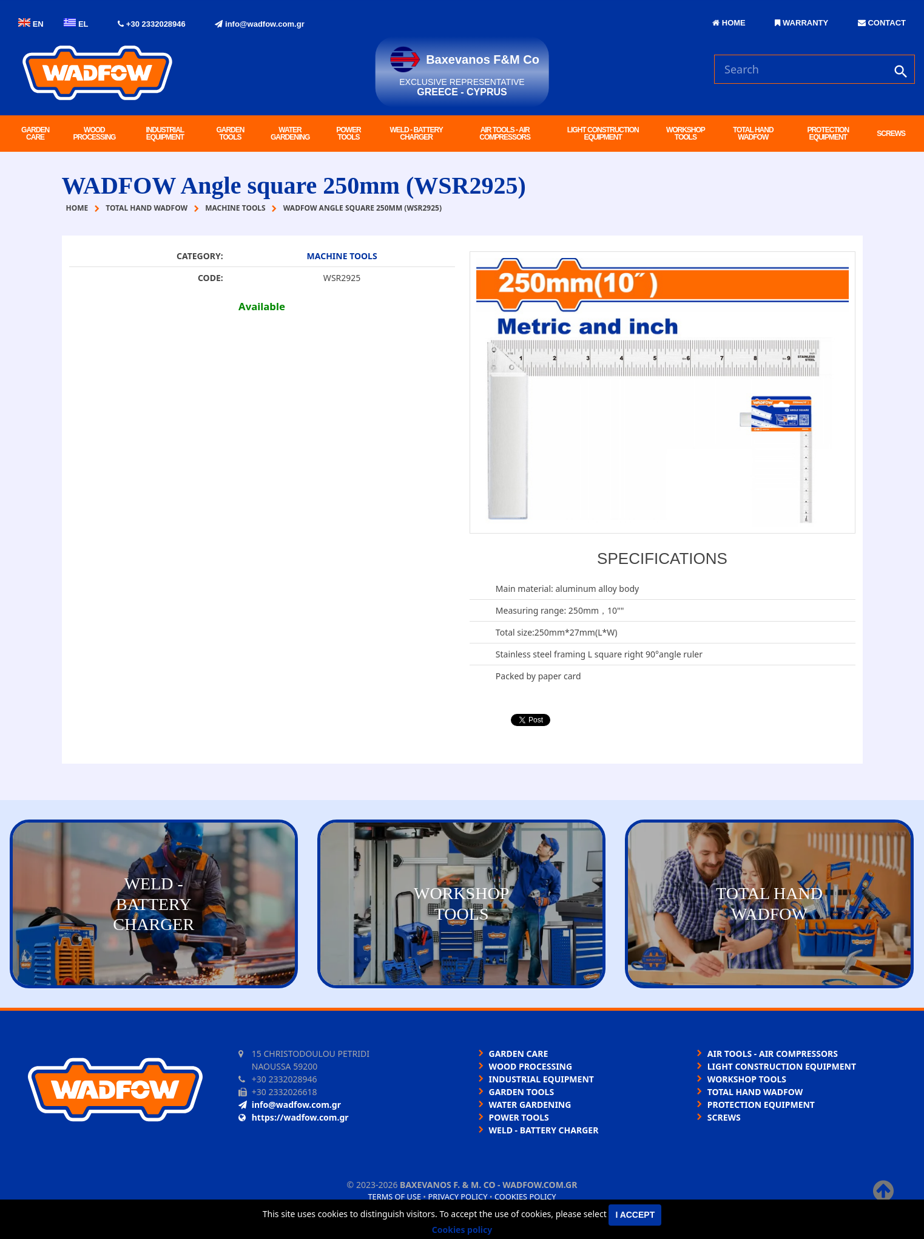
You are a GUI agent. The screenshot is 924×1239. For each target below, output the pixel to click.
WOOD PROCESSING (94, 133)
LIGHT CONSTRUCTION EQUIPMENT (603, 133)
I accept (635, 1215)
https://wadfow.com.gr (293, 1117)
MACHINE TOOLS (342, 256)
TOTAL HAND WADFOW (753, 133)
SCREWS (891, 133)
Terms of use (394, 1196)
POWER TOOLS (348, 133)
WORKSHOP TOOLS (685, 133)
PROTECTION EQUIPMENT (828, 133)
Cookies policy (525, 1196)
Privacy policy (458, 1196)
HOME (729, 22)
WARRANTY (801, 22)
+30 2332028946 (152, 24)
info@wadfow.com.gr (259, 24)
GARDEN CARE (35, 133)
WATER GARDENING (290, 133)
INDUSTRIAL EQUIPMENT (165, 133)
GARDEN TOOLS (230, 133)
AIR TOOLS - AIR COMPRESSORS (504, 133)
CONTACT (882, 22)
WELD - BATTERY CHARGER (415, 133)
